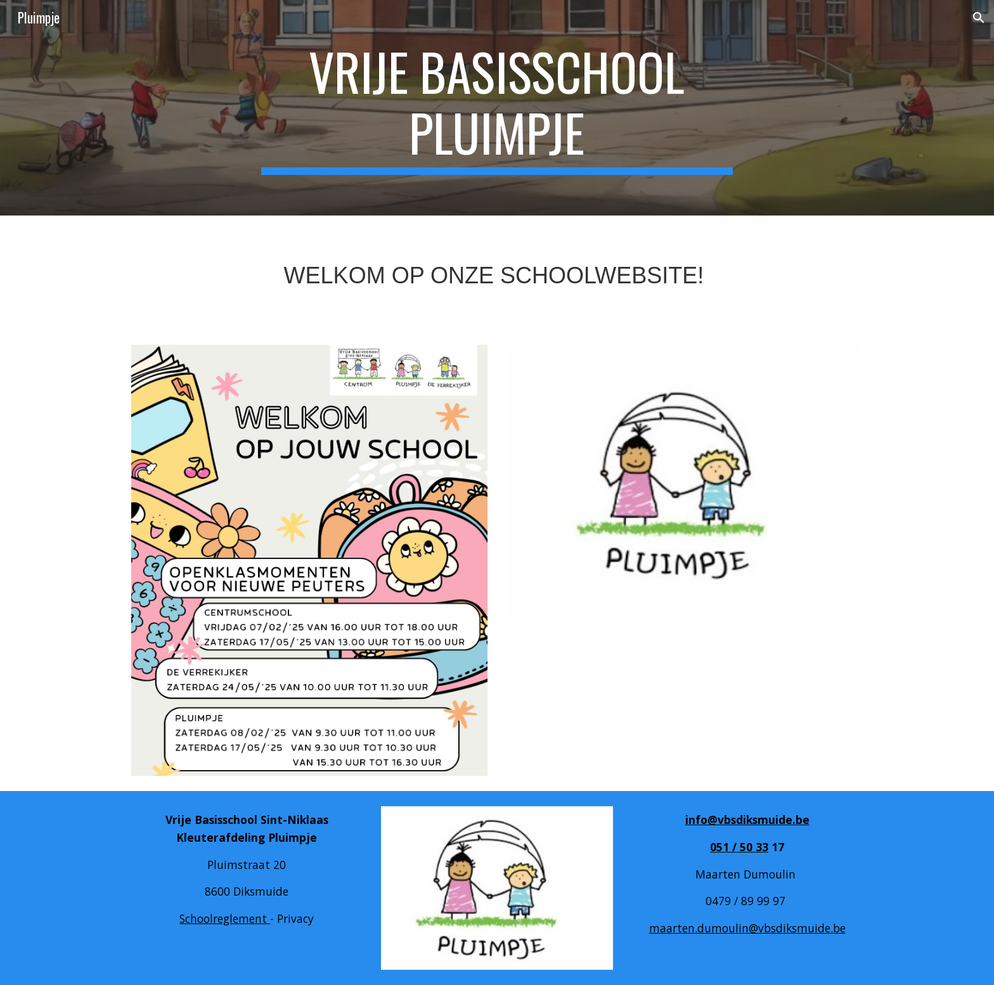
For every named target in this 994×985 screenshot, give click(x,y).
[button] (979, 18)
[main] (497, 107)
